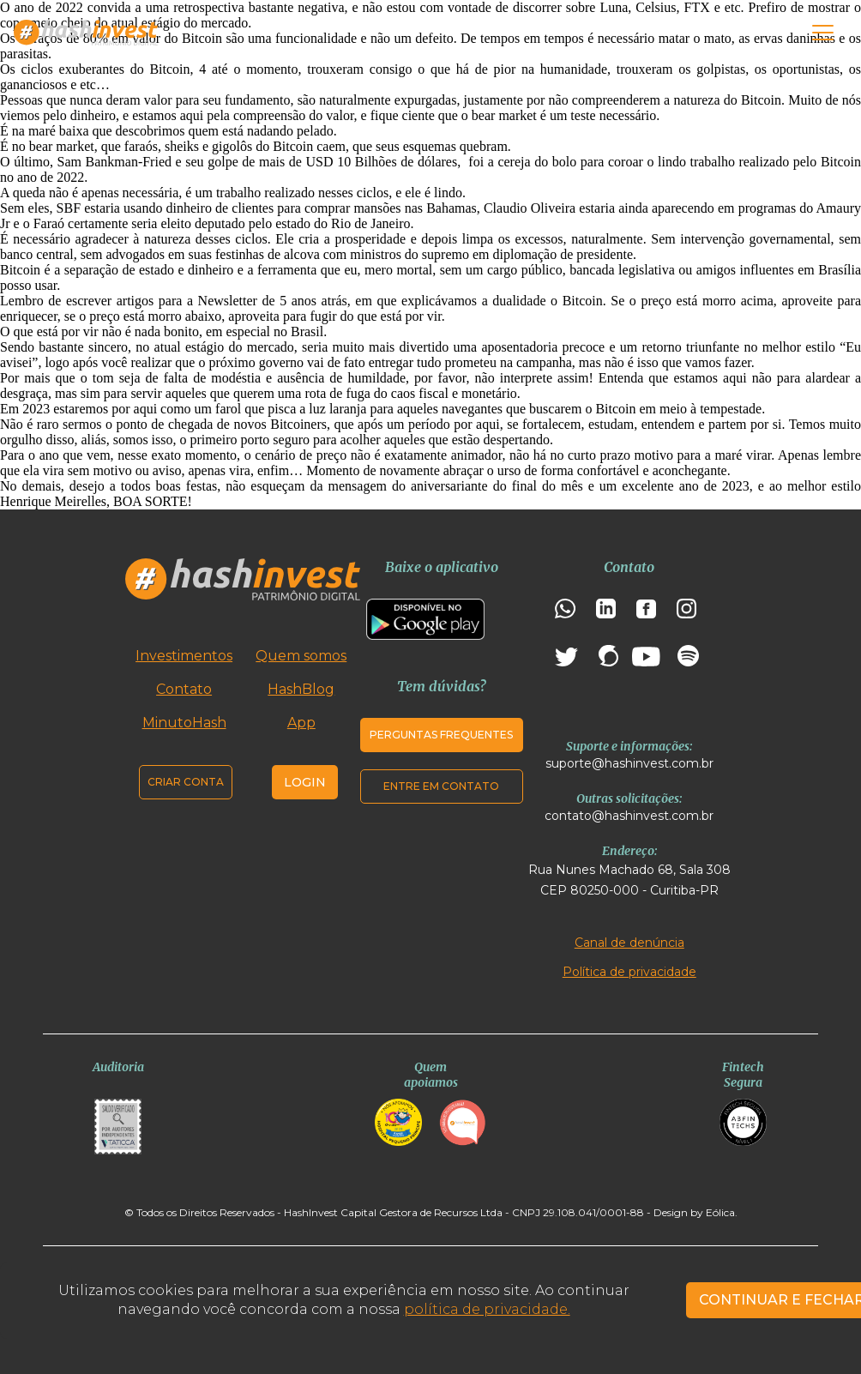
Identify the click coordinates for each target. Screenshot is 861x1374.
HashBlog (301, 689)
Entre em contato (441, 786)
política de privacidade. (487, 1309)
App (301, 722)
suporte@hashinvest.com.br (629, 763)
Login (305, 782)
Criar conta (186, 781)
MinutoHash (184, 722)
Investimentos (183, 656)
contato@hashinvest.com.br (629, 815)
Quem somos (301, 656)
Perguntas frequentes (441, 734)
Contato (184, 689)
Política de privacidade (629, 971)
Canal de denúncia (629, 942)
